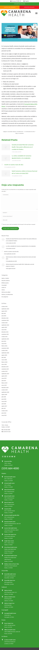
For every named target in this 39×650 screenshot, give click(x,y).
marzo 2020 (4, 359)
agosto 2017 (4, 406)
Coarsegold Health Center (10, 613)
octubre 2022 (4, 322)
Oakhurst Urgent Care (9, 603)
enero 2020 (4, 364)
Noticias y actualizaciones (18, 131)
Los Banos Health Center (10, 639)
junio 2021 (4, 341)
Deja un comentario (19, 133)
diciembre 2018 (5, 387)
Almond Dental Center (9, 489)
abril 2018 (4, 403)
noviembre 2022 (5, 320)
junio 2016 (4, 413)
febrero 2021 (4, 346)
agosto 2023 (4, 311)
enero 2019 (4, 385)
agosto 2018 (4, 394)
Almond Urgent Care (9, 502)
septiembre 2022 (5, 325)
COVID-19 (4, 287)
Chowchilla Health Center (10, 574)
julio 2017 (4, 408)
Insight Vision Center (9, 541)
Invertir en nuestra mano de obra (13, 165)
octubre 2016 (4, 410)
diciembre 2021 (5, 332)
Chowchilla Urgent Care (9, 580)
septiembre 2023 (5, 308)
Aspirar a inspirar (5, 278)
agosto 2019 (4, 376)
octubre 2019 (4, 371)
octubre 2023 (4, 306)
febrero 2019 (4, 383)
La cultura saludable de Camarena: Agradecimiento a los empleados (21, 157)
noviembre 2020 (5, 348)
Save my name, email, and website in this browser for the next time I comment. (19, 224)
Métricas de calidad (6, 292)
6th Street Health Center (10, 476)
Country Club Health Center (10, 528)
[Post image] (6, 147)
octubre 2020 (4, 350)
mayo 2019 (4, 378)
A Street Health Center (9, 483)
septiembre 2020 (5, 352)
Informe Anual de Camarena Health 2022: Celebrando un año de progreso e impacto (20, 265)
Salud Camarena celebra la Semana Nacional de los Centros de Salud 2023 (24, 172)
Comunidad (9, 131)
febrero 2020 (4, 362)
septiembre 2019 (5, 373)
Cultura (3, 289)
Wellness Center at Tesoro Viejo (11, 564)
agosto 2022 (4, 327)
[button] (36, 13)
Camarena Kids (7, 509)
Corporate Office (8, 461)
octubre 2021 (4, 336)
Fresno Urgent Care (8, 623)
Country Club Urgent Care (10, 534)
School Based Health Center (10, 547)
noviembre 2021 (5, 334)
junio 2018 (4, 399)
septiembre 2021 (5, 339)
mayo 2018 (4, 401)
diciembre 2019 (5, 366)
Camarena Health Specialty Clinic (11, 515)
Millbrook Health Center (9, 629)
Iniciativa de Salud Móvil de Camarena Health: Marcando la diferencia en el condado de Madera (23, 147)
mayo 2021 (4, 343)
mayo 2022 (4, 329)
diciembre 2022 (5, 318)
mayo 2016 (4, 415)
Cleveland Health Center (9, 521)
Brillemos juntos (5, 283)
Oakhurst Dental (8, 590)
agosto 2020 (4, 355)
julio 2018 (4, 396)
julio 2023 (4, 313)
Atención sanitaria (6, 280)
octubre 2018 (4, 390)
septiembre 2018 (5, 392)
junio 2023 (4, 315)
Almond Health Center (9, 496)
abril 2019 (4, 380)
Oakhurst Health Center (9, 597)
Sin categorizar (5, 296)
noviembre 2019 (5, 369)
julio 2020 (4, 357)
